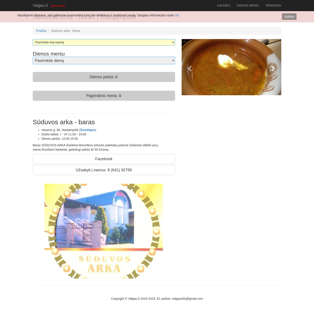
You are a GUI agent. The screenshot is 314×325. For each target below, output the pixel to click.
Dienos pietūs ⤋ (104, 77)
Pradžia (41, 30)
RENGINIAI (273, 5)
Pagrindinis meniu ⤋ (104, 96)
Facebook (104, 159)
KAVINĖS (223, 5)
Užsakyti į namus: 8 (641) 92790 (104, 170)
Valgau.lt (40, 5)
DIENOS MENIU (248, 5)
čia (177, 15)
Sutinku (289, 16)
